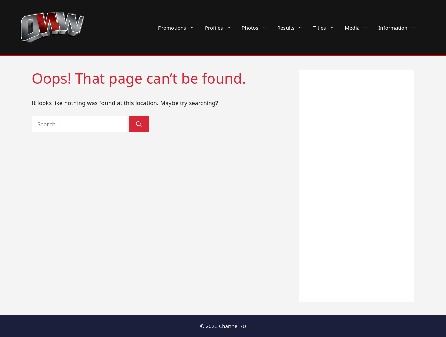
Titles (326, 27)
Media (359, 27)
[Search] (139, 124)
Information (399, 27)
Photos (257, 27)
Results (292, 27)
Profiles (221, 27)
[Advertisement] (357, 185)
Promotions (179, 27)
